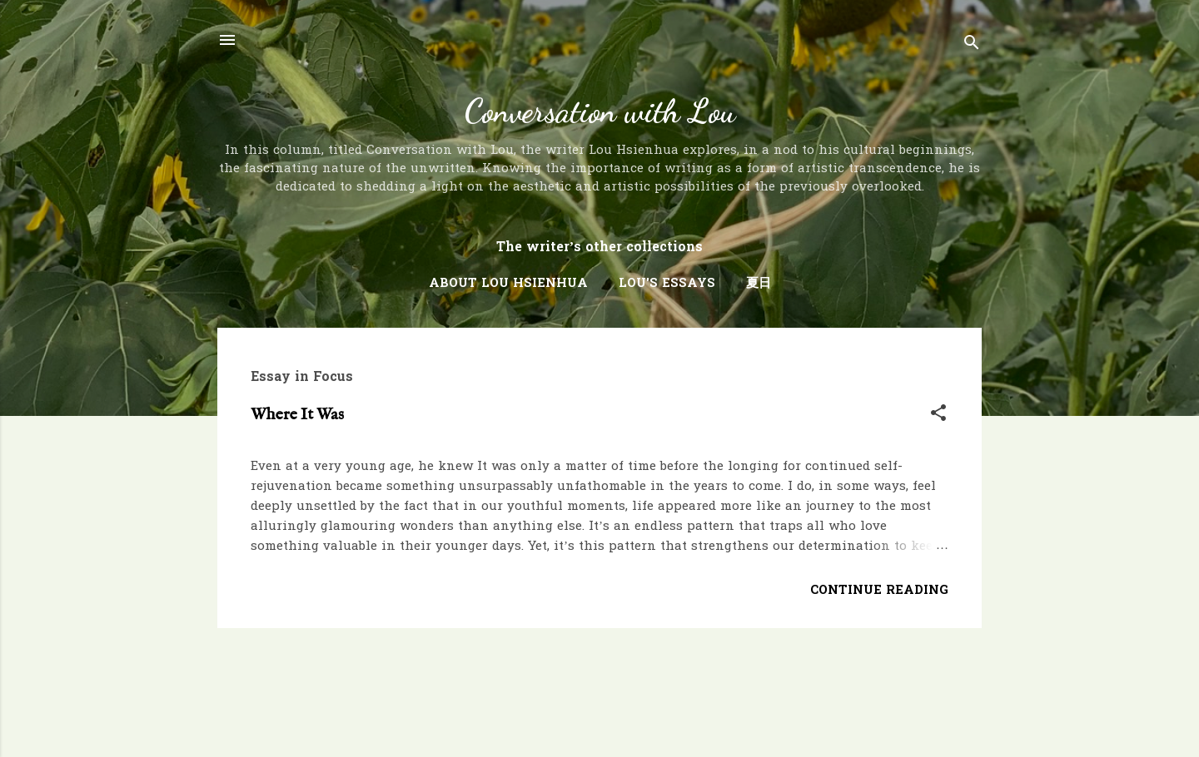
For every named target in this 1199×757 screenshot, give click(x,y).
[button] (938, 416)
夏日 (758, 284)
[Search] (972, 45)
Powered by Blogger (599, 714)
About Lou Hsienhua (508, 284)
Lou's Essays (667, 284)
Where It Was (297, 414)
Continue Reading (879, 590)
